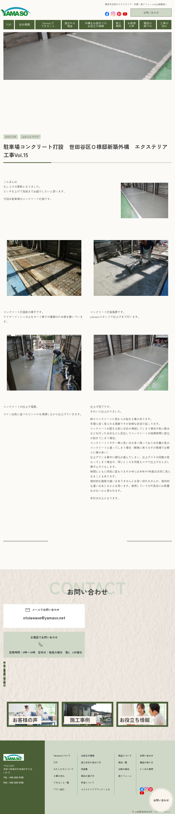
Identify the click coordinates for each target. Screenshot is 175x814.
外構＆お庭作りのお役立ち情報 (96, 24)
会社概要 (24, 24)
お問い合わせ (151, 12)
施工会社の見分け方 (91, 761)
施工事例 (118, 24)
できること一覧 (61, 781)
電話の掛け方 (148, 24)
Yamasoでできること (48, 24)
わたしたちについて (63, 768)
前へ (25, 544)
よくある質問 (146, 768)
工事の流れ (164, 24)
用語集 (84, 768)
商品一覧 (122, 761)
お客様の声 (131, 24)
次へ (149, 544)
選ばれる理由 (69, 24)
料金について (87, 781)
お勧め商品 (123, 768)
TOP (8, 24)
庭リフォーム (125, 775)
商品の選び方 (87, 775)
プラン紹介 (59, 788)
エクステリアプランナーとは (95, 788)
